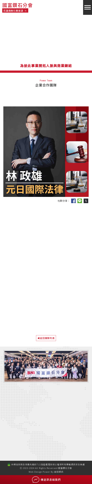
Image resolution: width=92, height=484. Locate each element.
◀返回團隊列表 (46, 338)
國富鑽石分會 (65, 468)
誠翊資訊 (58, 471)
